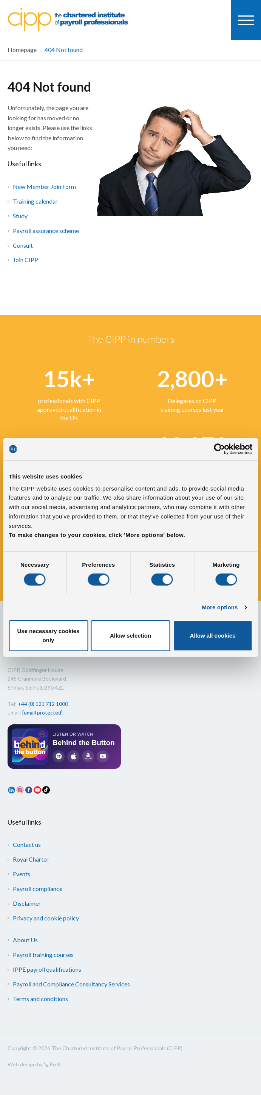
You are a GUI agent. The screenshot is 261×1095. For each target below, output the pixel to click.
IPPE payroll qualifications (47, 969)
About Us (25, 939)
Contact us (27, 844)
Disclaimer (27, 903)
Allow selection (130, 635)
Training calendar (35, 201)
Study (20, 215)
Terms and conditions (40, 998)
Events (21, 873)
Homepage (22, 49)
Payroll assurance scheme (46, 230)
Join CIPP (25, 259)
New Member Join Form (44, 186)
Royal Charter (31, 859)
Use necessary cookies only (48, 635)
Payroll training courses (43, 954)
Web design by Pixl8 (34, 1064)
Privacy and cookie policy (46, 918)
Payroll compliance (37, 888)
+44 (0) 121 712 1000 (43, 704)
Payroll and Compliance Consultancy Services (71, 984)
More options (220, 607)
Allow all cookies (213, 635)
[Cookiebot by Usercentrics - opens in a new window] (219, 449)
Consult (23, 245)
